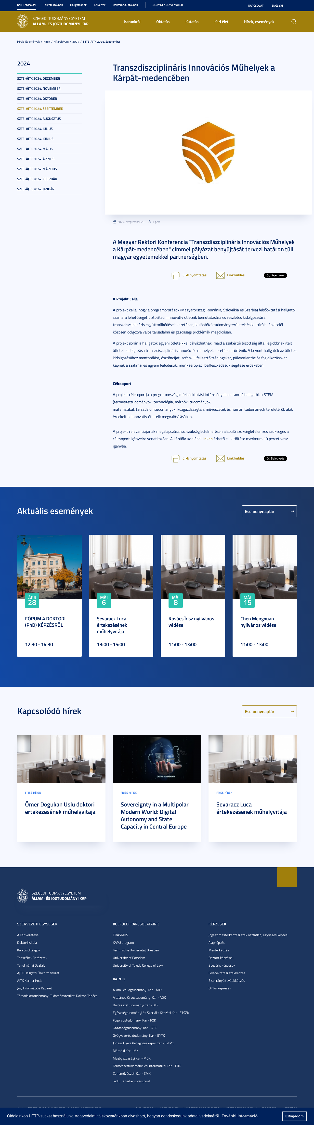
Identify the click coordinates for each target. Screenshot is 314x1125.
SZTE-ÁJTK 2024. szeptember (101, 41)
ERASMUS (120, 935)
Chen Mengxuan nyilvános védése (258, 621)
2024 (75, 41)
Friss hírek (33, 793)
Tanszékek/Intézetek (32, 957)
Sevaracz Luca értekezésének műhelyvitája (112, 625)
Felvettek (99, 5)
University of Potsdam (129, 957)
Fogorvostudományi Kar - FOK (134, 1020)
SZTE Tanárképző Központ (131, 1081)
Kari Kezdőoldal (26, 5)
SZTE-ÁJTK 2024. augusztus (39, 118)
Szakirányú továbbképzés (227, 980)
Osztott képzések (221, 957)
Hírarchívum (61, 41)
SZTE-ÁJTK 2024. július (35, 128)
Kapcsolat (255, 5)
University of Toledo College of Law (138, 965)
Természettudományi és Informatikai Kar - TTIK (147, 1065)
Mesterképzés (219, 950)
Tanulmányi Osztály (31, 965)
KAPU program (123, 942)
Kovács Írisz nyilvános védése (191, 621)
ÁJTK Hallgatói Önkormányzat (38, 973)
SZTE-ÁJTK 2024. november (39, 88)
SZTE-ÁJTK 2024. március (37, 168)
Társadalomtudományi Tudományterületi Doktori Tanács (57, 995)
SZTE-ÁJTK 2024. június (35, 138)
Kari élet (221, 21)
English (277, 5)
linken (207, 438)
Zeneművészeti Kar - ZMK (132, 1073)
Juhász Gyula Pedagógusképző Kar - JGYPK (143, 1043)
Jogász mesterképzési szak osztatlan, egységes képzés (248, 935)
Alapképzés (217, 942)
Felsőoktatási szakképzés (227, 973)
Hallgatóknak (78, 5)
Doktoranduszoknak (125, 5)
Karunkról (132, 21)
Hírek (46, 41)
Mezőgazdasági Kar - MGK (132, 1058)
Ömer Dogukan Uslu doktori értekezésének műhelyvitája (60, 808)
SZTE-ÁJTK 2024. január (35, 189)
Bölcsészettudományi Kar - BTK (135, 1005)
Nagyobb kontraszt (294, 6)
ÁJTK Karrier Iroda (29, 980)
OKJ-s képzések (220, 988)
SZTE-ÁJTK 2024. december (38, 78)
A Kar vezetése (28, 935)
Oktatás (163, 21)
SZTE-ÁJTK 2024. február (37, 179)
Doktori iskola (27, 942)
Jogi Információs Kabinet (34, 988)
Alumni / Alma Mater (168, 5)
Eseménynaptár (260, 511)
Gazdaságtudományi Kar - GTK (135, 1027)
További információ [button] (240, 1116)
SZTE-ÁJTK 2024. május (35, 148)
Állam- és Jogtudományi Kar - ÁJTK (137, 989)
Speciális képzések (222, 965)
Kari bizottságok (28, 950)
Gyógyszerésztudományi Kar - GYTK (139, 1035)
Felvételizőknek (53, 5)
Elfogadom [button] (294, 1116)
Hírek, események (259, 21)
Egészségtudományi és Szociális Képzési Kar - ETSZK (151, 1012)
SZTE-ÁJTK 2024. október (37, 98)
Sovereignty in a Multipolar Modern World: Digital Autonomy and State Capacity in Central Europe (155, 815)
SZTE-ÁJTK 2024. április (35, 158)
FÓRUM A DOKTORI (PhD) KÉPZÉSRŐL (45, 621)
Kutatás (192, 21)
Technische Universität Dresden (136, 950)
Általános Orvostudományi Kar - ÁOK (139, 997)
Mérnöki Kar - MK (125, 1050)
